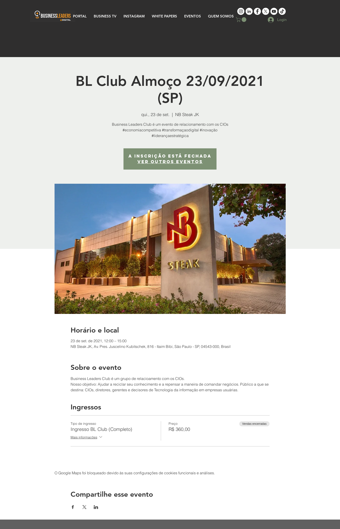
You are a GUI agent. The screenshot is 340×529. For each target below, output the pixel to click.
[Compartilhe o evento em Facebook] (73, 507)
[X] (265, 11)
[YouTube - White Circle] (273, 11)
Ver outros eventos (170, 161)
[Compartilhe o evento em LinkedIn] (96, 507)
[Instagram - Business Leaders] (240, 11)
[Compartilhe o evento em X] (84, 507)
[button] (241, 19)
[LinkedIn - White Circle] (249, 11)
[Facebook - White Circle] (257, 11)
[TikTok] (282, 11)
